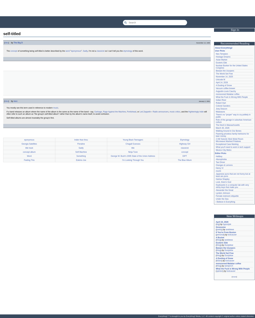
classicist (100, 51)
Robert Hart (221, 103)
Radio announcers (160, 112)
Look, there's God (223, 182)
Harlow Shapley (222, 179)
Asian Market (221, 60)
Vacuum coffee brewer (225, 88)
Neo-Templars (222, 54)
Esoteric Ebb (221, 63)
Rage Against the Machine (114, 112)
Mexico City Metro (223, 150)
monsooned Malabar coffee (227, 94)
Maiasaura (220, 112)
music (55, 108)
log (217, 224)
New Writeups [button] (235, 216)
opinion (219, 271)
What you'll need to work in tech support (233, 147)
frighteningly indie (195, 112)
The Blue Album (185, 160)
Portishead (131, 112)
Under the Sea (222, 199)
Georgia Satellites (29, 144)
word (68, 51)
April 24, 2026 (222, 222)
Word (29, 156)
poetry (219, 229)
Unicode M (220, 79)
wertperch (228, 266)
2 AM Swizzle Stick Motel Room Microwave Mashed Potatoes (229, 140)
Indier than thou (81, 140)
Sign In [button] (235, 30)
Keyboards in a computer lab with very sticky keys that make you (232, 186)
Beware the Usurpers (225, 71)
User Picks (220, 51)
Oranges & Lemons (224, 165)
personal (220, 235)
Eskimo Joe (81, 160)
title (132, 148)
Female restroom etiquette (227, 196)
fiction (218, 261)
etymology (127, 51)
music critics (175, 112)
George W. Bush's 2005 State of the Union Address (133, 156)
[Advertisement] (127, 8)
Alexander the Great (224, 190)
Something (81, 156)
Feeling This (29, 160)
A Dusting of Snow (224, 85)
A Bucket (220, 237)
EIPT (185, 156)
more (234, 277)
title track (29, 148)
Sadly (85, 51)
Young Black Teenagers (133, 140)
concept (13, 51)
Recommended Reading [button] (235, 43)
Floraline (81, 144)
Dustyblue (228, 245)
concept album (29, 152)
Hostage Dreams (223, 57)
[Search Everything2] (155, 22)
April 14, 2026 (222, 82)
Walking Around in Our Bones (228, 131)
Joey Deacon (221, 109)
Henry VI (219, 168)
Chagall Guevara (133, 144)
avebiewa (230, 229)
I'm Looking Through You (133, 160)
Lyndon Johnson (223, 193)
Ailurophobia (221, 159)
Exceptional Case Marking (227, 144)
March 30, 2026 (222, 128)
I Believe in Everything (225, 202)
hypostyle (227, 224)
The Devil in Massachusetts (228, 125)
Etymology (184, 140)
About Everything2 (223, 48)
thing (218, 240)
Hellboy (219, 156)
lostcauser (232, 235)
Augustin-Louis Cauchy (226, 91)
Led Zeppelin (145, 112)
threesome (221, 227)
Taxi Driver (220, 162)
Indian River (221, 100)
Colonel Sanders (223, 106)
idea (6, 43)
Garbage (98, 112)
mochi (218, 171)
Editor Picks (220, 153)
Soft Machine (81, 152)
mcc (16, 101)
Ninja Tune (133, 152)
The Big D (18, 43)
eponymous (76, 51)
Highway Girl (184, 144)
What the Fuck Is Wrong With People (232, 97)
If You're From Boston (226, 232)
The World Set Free (224, 74)
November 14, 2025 (224, 77)
